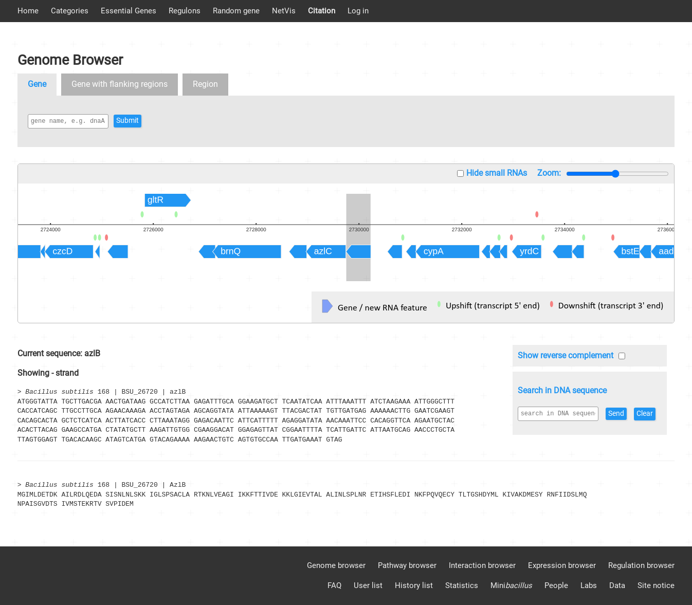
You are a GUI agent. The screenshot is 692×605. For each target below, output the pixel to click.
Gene (37, 84)
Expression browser (562, 565)
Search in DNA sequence (562, 390)
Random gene (236, 10)
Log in (358, 10)
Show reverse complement (565, 355)
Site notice (656, 585)
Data (617, 585)
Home (28, 10)
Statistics (461, 585)
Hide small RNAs (496, 173)
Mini (511, 585)
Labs (588, 585)
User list (368, 585)
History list (414, 585)
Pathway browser (407, 565)
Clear (531, 430)
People (556, 585)
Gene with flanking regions (119, 84)
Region (205, 84)
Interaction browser (482, 565)
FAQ (334, 585)
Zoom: (549, 173)
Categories (69, 10)
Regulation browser (641, 565)
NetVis (284, 10)
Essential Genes (128, 10)
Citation (321, 10)
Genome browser (336, 565)
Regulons (185, 10)
